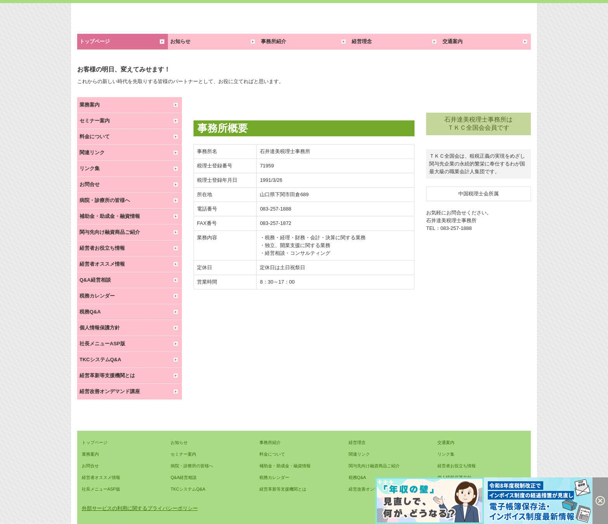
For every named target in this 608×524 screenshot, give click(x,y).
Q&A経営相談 (95, 280)
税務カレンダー (97, 296)
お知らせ (180, 41)
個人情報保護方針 (99, 328)
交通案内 (452, 41)
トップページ (94, 41)
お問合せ (89, 184)
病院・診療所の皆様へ (104, 200)
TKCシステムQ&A (100, 359)
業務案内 (89, 105)
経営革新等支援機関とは (107, 375)
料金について (94, 136)
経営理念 (362, 41)
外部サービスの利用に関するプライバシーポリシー (140, 508)
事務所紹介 (273, 41)
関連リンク (92, 152)
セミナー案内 (94, 121)
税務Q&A (90, 312)
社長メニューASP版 (102, 343)
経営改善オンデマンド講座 (109, 391)
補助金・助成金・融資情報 (109, 216)
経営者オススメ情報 (102, 264)
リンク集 (89, 168)
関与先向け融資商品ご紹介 (109, 232)
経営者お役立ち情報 (102, 248)
